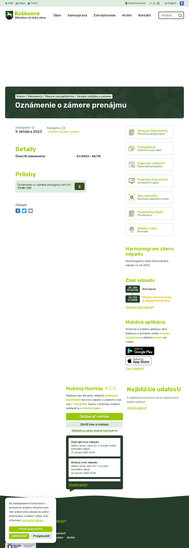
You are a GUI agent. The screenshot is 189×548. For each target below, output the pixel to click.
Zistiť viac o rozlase (94, 360)
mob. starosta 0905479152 (164, 533)
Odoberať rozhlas (94, 353)
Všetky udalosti (137, 344)
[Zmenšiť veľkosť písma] (150, 3)
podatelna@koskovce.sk (162, 537)
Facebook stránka (158, 541)
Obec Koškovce (35, 460)
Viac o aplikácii (135, 304)
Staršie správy (78, 420)
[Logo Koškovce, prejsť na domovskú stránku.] (25, 15)
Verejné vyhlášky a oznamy (63, 68)
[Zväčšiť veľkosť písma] (158, 3)
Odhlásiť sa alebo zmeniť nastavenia (94, 366)
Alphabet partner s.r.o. (52, 457)
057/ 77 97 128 (156, 530)
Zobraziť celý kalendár (140, 243)
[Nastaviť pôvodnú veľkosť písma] (154, 3)
